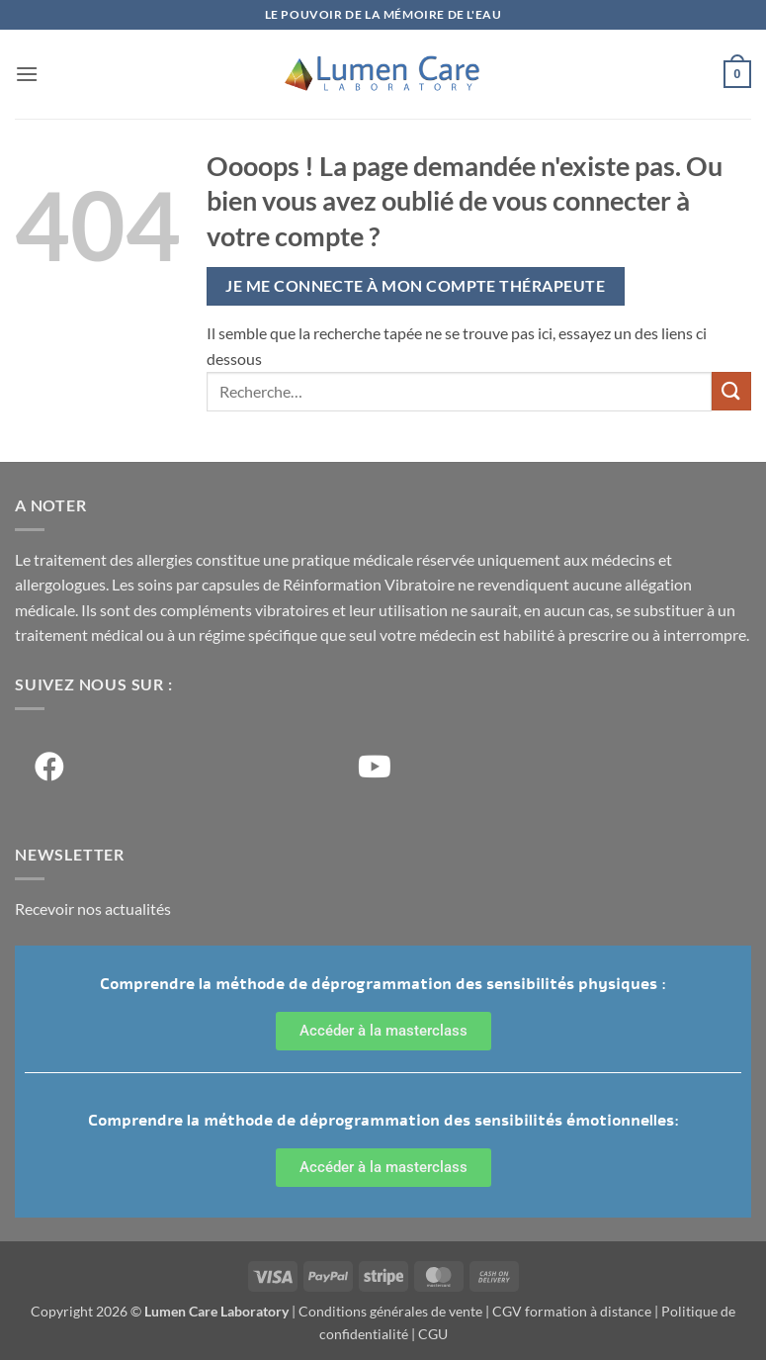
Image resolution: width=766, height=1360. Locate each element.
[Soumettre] (731, 391)
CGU (433, 1333)
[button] (27, 73)
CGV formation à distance (571, 1311)
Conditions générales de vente (390, 1311)
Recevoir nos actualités (93, 908)
